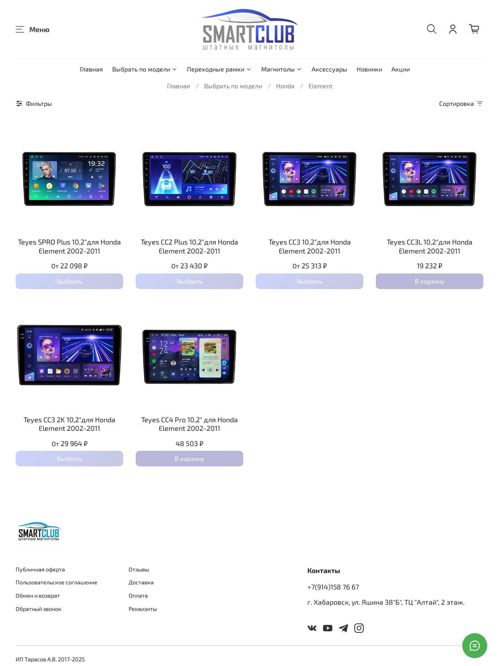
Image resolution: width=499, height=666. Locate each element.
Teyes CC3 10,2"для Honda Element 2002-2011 (310, 246)
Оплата (138, 595)
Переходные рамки (219, 69)
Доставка (141, 582)
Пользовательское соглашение (56, 582)
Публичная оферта (40, 569)
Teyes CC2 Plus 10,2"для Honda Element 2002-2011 (189, 246)
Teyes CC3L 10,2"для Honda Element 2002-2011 (429, 246)
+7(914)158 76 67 (333, 586)
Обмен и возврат (38, 595)
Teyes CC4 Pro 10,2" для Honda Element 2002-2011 (189, 424)
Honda (285, 85)
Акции (400, 69)
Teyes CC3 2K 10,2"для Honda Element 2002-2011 (69, 424)
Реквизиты (143, 608)
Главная (91, 69)
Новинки (369, 69)
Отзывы (139, 569)
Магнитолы (281, 69)
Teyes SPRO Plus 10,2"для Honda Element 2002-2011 (69, 246)
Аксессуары (329, 69)
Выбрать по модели (145, 69)
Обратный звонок (38, 608)
